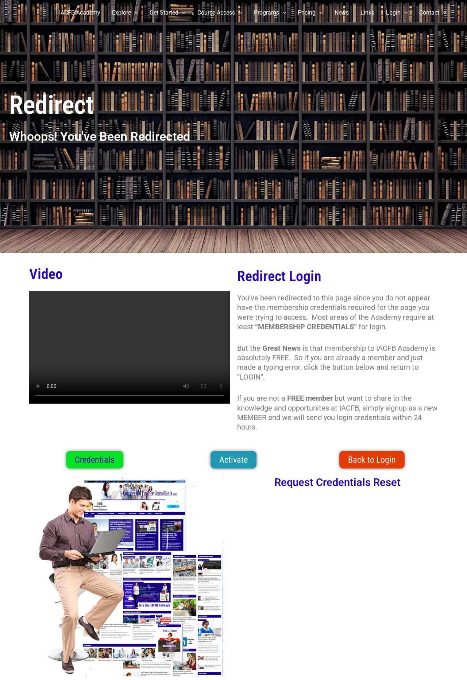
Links (367, 12)
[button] (134, 13)
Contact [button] (433, 13)
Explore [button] (125, 13)
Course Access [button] (219, 13)
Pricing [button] (310, 13)
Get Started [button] (168, 13)
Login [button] (397, 13)
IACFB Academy (79, 12)
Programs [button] (270, 13)
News (342, 12)
